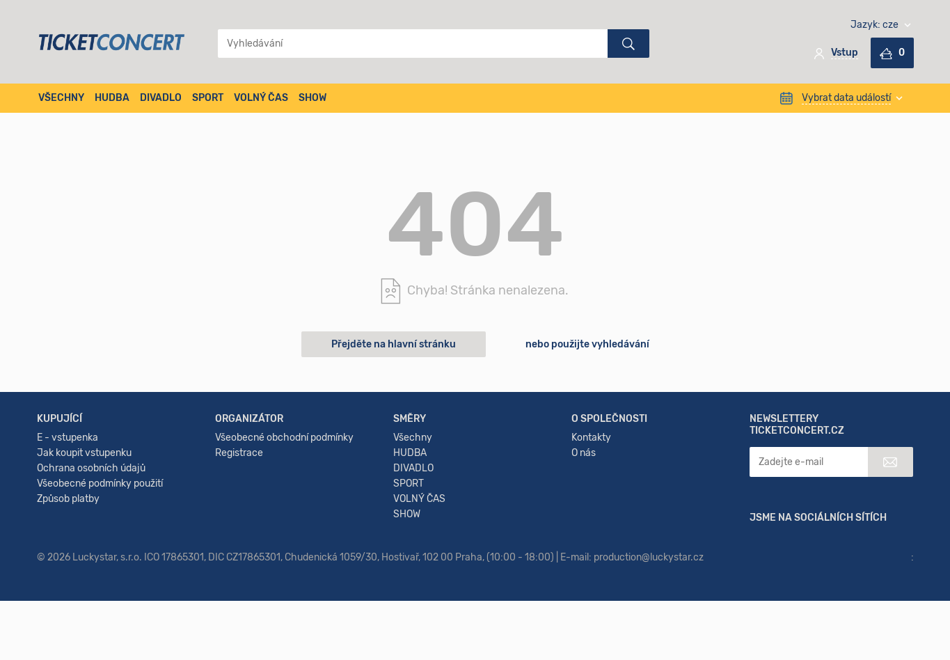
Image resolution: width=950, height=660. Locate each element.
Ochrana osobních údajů (91, 562)
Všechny (412, 531)
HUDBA (112, 98)
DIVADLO (161, 98)
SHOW (312, 98)
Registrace (239, 547)
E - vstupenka (67, 531)
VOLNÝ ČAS (261, 98)
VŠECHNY (61, 98)
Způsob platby (68, 593)
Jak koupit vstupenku (84, 547)
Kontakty (591, 531)
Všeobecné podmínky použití (100, 577)
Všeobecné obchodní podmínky (284, 531)
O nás (583, 547)
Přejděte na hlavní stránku (393, 344)
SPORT (207, 98)
